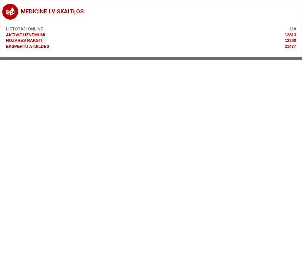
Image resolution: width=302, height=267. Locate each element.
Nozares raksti (24, 40)
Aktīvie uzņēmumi (25, 35)
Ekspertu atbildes (27, 46)
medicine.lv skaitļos (52, 11)
